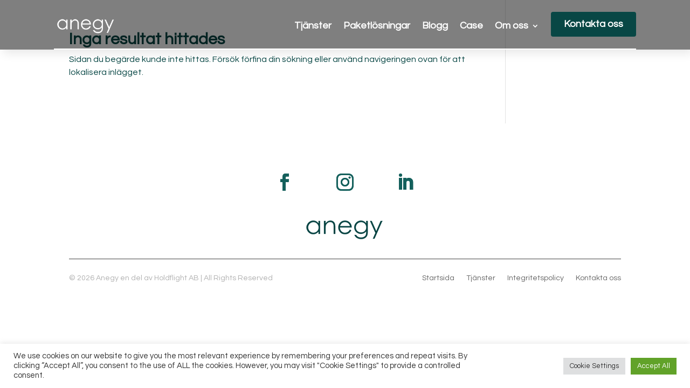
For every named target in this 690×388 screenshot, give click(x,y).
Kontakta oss (593, 24)
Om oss (511, 26)
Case (471, 26)
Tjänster (313, 26)
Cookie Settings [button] (594, 366)
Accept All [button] (653, 366)
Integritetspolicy (535, 278)
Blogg (435, 26)
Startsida (438, 278)
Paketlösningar (376, 26)
